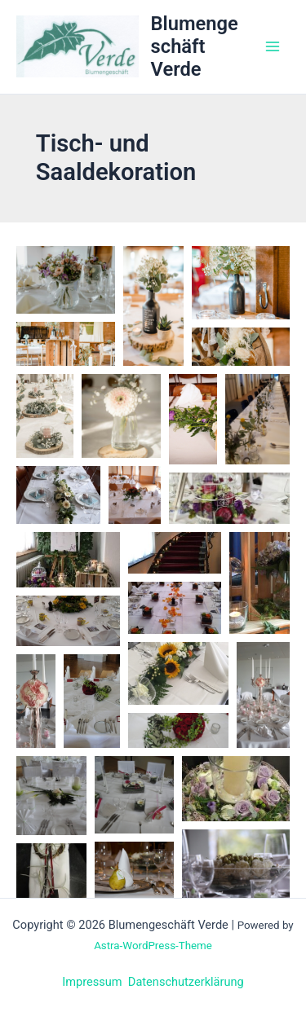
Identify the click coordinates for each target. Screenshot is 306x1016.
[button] (65, 280)
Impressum (92, 981)
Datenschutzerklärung (186, 981)
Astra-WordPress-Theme (153, 945)
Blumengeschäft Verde (194, 46)
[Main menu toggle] (272, 46)
